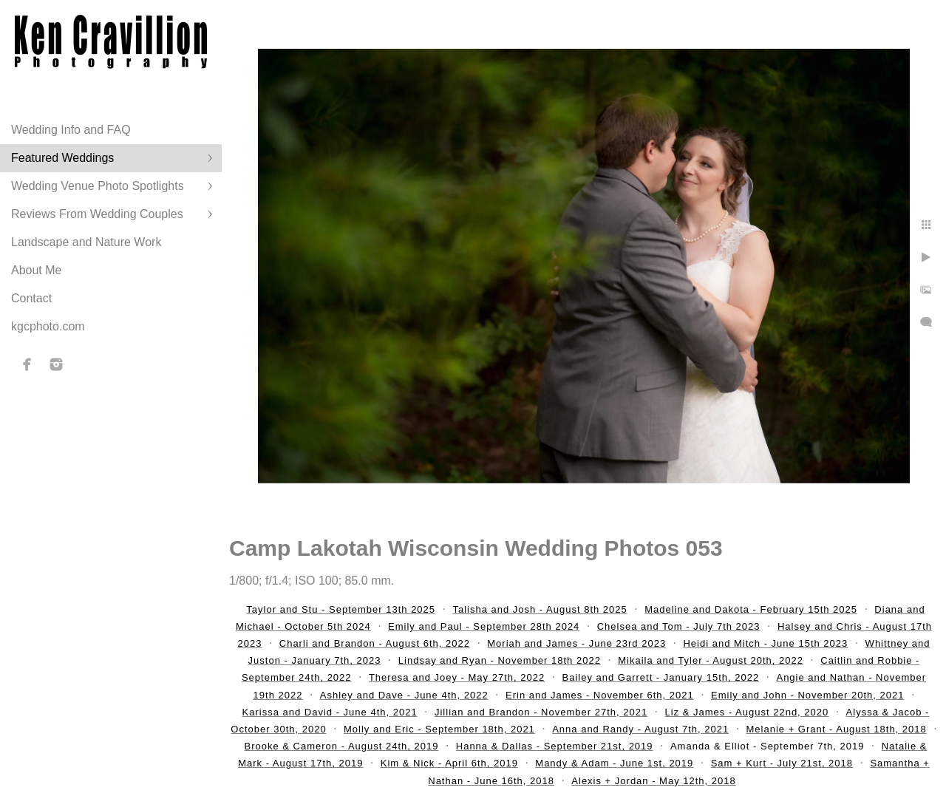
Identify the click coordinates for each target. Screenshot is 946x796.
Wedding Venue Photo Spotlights (97, 186)
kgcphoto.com (48, 326)
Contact (31, 298)
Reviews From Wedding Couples (97, 214)
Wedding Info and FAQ (71, 129)
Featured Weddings (62, 158)
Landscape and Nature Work (86, 242)
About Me (36, 270)
